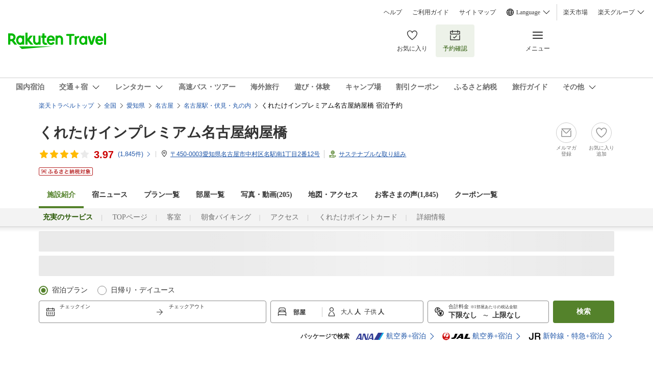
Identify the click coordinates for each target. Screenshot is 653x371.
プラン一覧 (162, 195)
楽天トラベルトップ (66, 105)
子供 (371, 311)
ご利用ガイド (430, 12)
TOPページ (129, 217)
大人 (348, 311)
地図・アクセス (333, 195)
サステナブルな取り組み (372, 154)
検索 (583, 311)
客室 (174, 217)
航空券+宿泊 (391, 336)
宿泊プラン (70, 290)
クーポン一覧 (476, 195)
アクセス (284, 217)
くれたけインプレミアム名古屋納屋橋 (163, 132)
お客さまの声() (406, 195)
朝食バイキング (226, 217)
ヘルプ (393, 12)
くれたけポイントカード (358, 217)
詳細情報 (431, 217)
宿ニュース (110, 195)
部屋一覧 (210, 195)
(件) (135, 154)
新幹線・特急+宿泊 (566, 336)
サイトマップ (477, 12)
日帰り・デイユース (143, 290)
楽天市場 (575, 12)
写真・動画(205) (266, 195)
